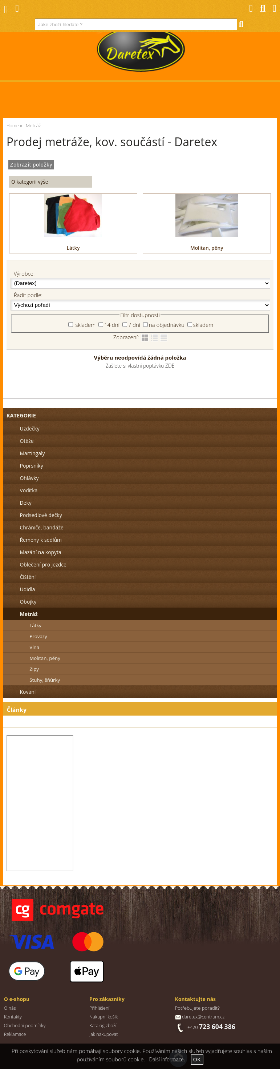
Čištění (28, 576)
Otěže (26, 440)
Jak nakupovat (103, 1034)
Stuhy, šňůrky (44, 680)
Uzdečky (29, 428)
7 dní (134, 324)
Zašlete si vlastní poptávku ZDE (140, 365)
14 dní (111, 324)
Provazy (38, 636)
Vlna (34, 647)
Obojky (28, 601)
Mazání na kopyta (40, 552)
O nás (10, 1008)
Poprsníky (31, 465)
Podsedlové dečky (41, 515)
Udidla (27, 589)
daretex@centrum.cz (203, 1017)
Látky (73, 247)
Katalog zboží (102, 1025)
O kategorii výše (29, 181)
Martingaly (32, 453)
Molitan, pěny (206, 247)
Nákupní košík (103, 1017)
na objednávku (166, 324)
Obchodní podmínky (25, 1025)
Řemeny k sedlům (40, 539)
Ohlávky (29, 478)
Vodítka (28, 490)
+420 (211, 1027)
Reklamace (15, 1034)
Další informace (166, 1059)
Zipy (34, 669)
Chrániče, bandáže (41, 527)
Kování (28, 691)
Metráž (28, 613)
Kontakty (13, 1017)
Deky (25, 502)
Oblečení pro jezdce (43, 564)
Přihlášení (99, 1008)
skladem (85, 324)
